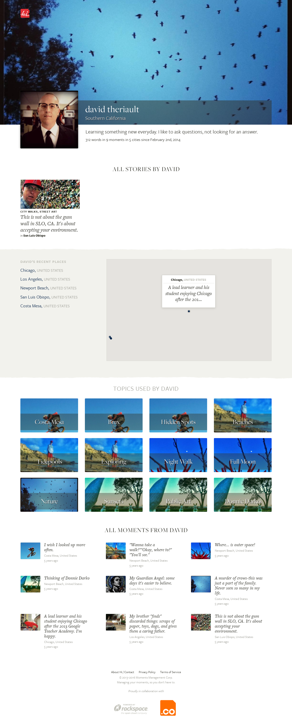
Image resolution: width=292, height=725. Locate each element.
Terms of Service (170, 672)
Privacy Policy (147, 672)
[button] (189, 310)
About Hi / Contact (122, 672)
